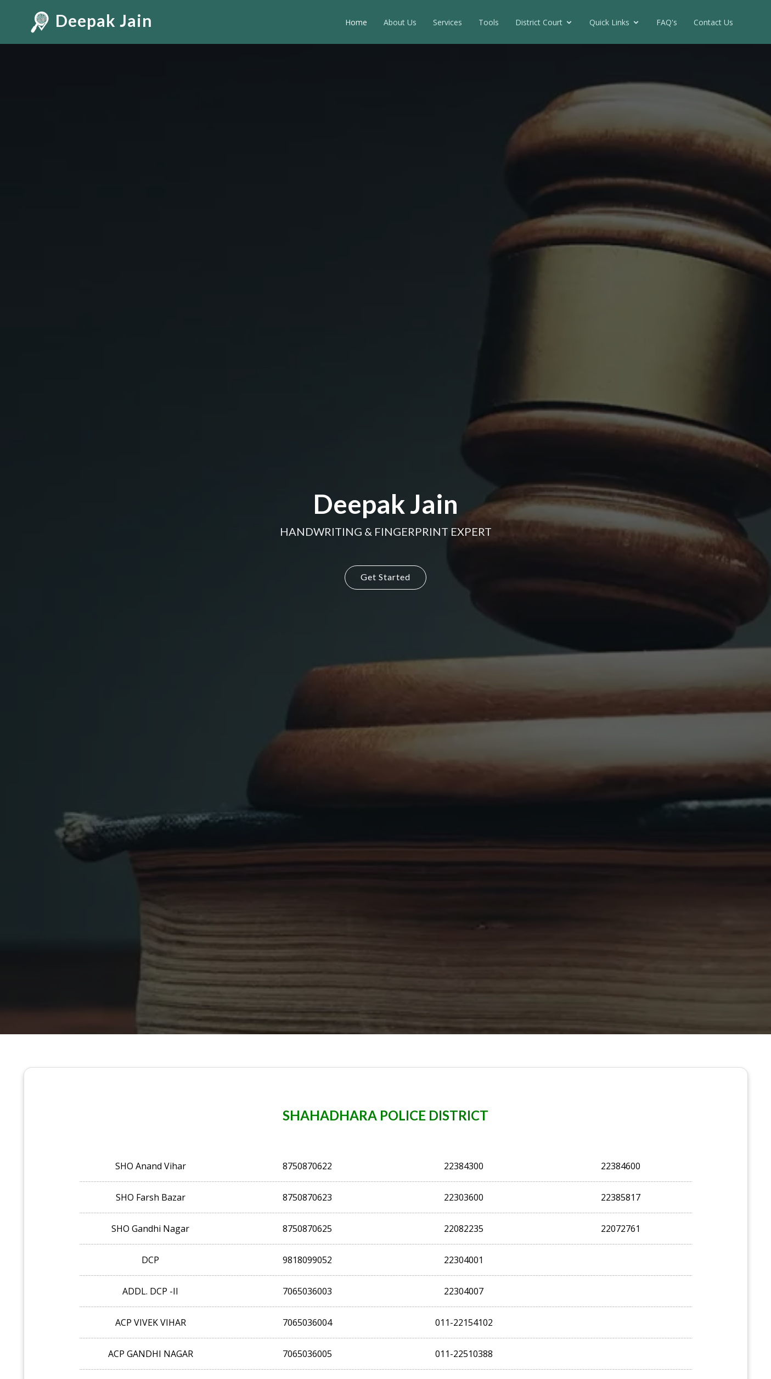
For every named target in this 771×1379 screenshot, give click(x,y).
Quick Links (609, 22)
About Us (400, 22)
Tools (489, 22)
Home (356, 22)
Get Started (385, 576)
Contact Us (713, 22)
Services (447, 22)
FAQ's (666, 22)
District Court (538, 22)
